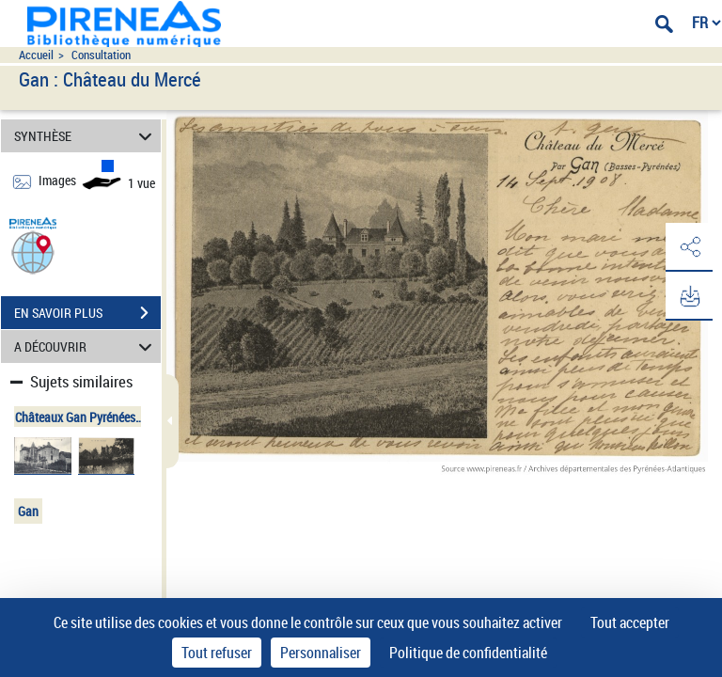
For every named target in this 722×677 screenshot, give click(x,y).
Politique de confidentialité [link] (468, 652)
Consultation (101, 55)
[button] (32, 251)
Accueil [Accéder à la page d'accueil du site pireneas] (36, 55)
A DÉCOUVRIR (86, 346)
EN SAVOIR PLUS (87, 313)
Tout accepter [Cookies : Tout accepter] (629, 622)
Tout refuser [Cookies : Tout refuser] (216, 652)
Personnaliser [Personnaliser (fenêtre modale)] (320, 652)
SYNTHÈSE (86, 135)
